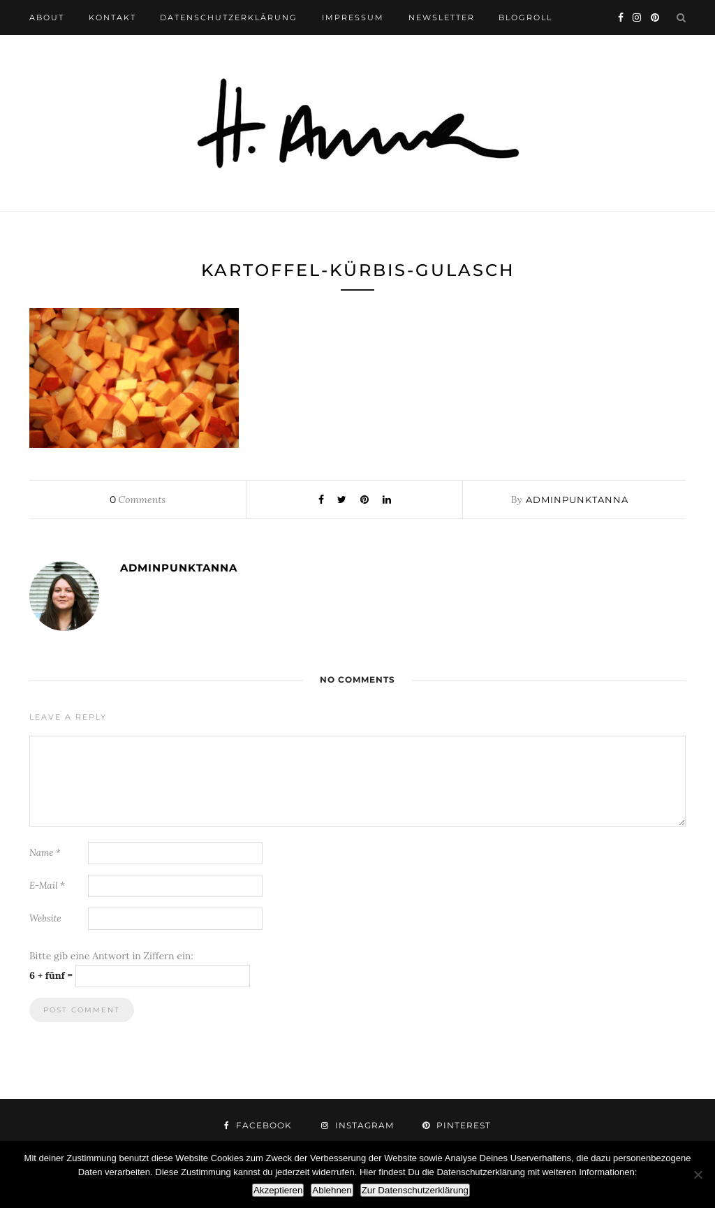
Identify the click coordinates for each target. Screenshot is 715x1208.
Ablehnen (331, 1190)
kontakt (112, 17)
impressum (353, 17)
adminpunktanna (577, 499)
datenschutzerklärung (228, 17)
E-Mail (47, 886)
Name (45, 853)
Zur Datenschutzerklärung (415, 1190)
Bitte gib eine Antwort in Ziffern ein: (111, 955)
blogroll (525, 17)
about (46, 17)
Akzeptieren (277, 1190)
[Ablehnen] (698, 1174)
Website (45, 918)
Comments (137, 499)
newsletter (441, 17)
